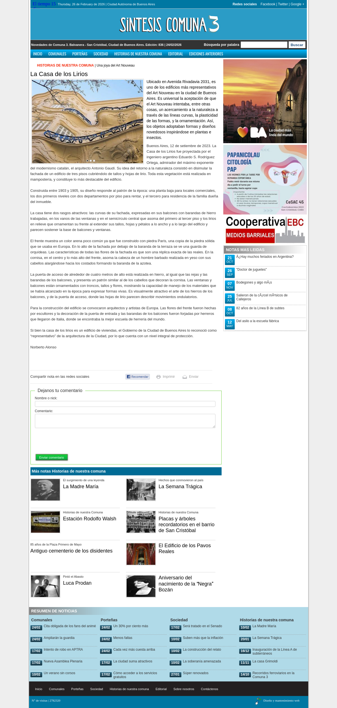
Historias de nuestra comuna (138, 53)
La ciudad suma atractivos (132, 661)
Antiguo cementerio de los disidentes (71, 551)
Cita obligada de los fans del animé (70, 626)
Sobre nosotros (184, 689)
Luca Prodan (77, 583)
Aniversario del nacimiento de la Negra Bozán (186, 584)
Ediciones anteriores (206, 53)
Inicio (37, 53)
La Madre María (81, 486)
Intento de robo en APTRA (63, 650)
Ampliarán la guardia (59, 638)
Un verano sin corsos (59, 673)
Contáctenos (209, 689)
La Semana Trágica (180, 486)
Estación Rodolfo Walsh (89, 518)
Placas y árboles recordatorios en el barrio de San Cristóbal (187, 524)
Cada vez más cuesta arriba (134, 650)
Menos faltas (122, 638)
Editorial (175, 53)
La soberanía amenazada (202, 661)
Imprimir (169, 377)
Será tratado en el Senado (202, 626)
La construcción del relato (202, 650)
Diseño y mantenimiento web (282, 700)
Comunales (57, 53)
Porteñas (79, 53)
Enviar (194, 377)
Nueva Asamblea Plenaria (63, 661)
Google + (297, 4)
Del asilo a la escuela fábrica (257, 321)
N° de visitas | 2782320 (46, 700)
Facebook (268, 4)
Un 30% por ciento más (130, 626)
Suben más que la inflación (203, 638)
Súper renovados (195, 673)
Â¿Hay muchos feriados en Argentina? (265, 257)
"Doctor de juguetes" (251, 270)
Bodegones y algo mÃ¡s (254, 282)
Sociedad (101, 53)
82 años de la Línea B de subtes (260, 308)
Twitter (283, 4)
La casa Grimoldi (265, 661)
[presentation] (77, 441)
